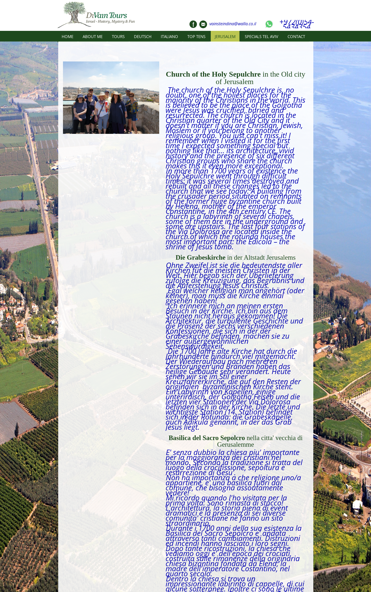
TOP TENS (196, 36)
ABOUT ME (93, 36)
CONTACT (296, 36)
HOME (67, 36)
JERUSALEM (225, 36)
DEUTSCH (142, 36)
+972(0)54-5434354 (296, 24)
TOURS (118, 36)
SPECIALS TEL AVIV (261, 36)
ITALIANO (169, 36)
